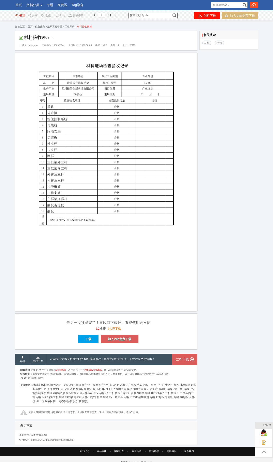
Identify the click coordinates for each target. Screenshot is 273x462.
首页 (18, 5)
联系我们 (189, 451)
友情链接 (154, 451)
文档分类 (32, 5)
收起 (267, 425)
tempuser (33, 45)
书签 (20, 15)
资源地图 (136, 451)
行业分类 (40, 26)
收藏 (46, 15)
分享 (33, 15)
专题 (50, 5)
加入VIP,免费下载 (240, 15)
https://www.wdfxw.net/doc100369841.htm (52, 439)
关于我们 (84, 451)
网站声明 (102, 451)
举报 (60, 15)
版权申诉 (76, 15)
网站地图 (119, 451)
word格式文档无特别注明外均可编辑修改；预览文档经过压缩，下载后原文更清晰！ (102, 359)
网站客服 (171, 451)
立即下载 (207, 15)
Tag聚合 (78, 5)
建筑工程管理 (54, 26)
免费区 (62, 5)
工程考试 (69, 26)
